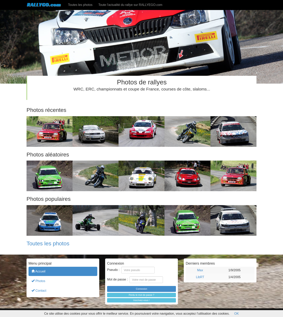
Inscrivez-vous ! (141, 300)
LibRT (200, 277)
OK (236, 313)
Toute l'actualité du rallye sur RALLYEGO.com (130, 4)
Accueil (38, 271)
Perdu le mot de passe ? (141, 295)
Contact (38, 290)
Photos (38, 281)
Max (200, 270)
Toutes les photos (80, 4)
